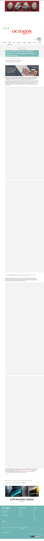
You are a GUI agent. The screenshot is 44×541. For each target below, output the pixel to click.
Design (9, 42)
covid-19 (29, 480)
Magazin (24, 42)
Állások (39, 40)
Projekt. (29, 42)
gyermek (24, 480)
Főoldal (6, 58)
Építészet (4, 42)
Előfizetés (20, 513)
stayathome (17, 480)
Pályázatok (34, 516)
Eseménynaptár (35, 517)
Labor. (34, 42)
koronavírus (20, 480)
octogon (31, 480)
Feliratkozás (22, 528)
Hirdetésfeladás (21, 512)
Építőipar (19, 42)
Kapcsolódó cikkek (22, 500)
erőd (12, 480)
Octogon (9, 62)
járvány (26, 480)
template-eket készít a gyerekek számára (25, 470)
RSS (19, 517)
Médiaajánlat (20, 511)
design (10, 480)
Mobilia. (39, 42)
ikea (6, 480)
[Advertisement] (22, 19)
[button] (35, 39)
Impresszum (20, 516)
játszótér (14, 480)
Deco (14, 42)
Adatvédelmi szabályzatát (25, 527)
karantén (8, 480)
